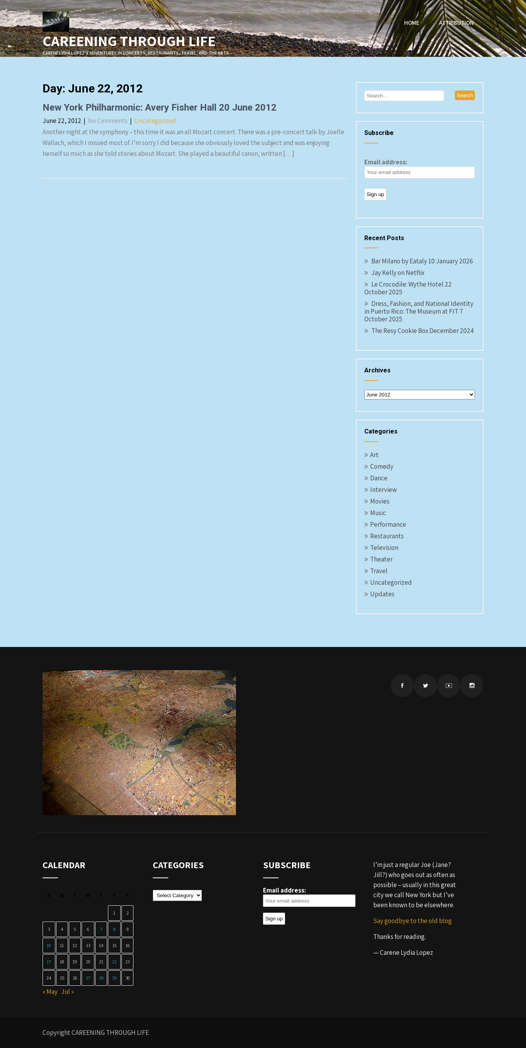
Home (411, 22)
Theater (381, 559)
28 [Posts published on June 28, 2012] (101, 978)
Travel (379, 571)
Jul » (67, 991)
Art (374, 455)
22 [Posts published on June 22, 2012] (114, 961)
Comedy (381, 466)
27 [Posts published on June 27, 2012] (88, 978)
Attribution (456, 22)
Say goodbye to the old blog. (413, 921)
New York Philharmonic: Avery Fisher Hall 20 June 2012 (160, 107)
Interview (383, 489)
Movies (379, 501)
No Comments (108, 120)
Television (384, 547)
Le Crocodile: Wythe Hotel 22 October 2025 (408, 288)
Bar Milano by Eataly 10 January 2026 (422, 261)
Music (378, 513)
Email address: (419, 168)
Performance (388, 524)
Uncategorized (155, 120)
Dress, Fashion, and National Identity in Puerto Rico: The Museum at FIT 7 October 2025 (418, 311)
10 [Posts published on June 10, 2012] (49, 945)
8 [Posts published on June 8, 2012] (114, 929)
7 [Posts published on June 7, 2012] (101, 929)
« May (50, 991)
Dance (379, 478)
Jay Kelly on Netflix (397, 272)
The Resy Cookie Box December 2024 (422, 330)
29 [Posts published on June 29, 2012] (114, 978)
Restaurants (387, 536)
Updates (382, 594)
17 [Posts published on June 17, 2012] (49, 961)
